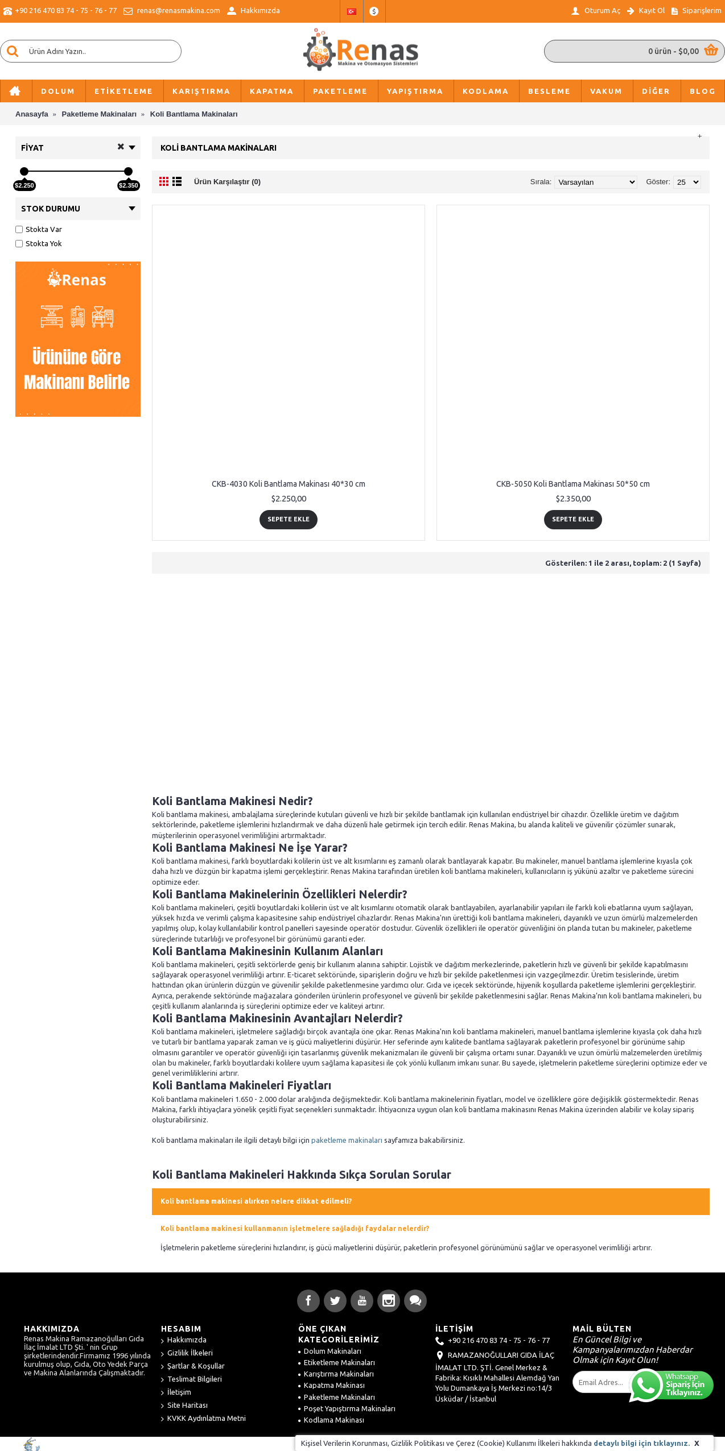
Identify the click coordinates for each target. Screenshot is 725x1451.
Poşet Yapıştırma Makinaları (347, 1408)
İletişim (176, 1393)
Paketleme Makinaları (336, 1397)
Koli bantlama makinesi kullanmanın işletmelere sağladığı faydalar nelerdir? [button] (294, 1228)
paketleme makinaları (346, 1140)
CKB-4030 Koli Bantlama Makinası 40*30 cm (288, 483)
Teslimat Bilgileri (191, 1379)
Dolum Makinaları (329, 1351)
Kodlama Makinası (331, 1420)
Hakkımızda (184, 1340)
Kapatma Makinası (331, 1385)
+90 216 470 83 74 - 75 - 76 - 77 (492, 1341)
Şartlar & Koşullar (193, 1366)
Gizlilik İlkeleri (187, 1353)
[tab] (431, 1201)
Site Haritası (184, 1406)
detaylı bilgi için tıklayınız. (642, 1443)
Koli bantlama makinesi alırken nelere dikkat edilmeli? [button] (256, 1201)
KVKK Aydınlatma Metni (203, 1419)
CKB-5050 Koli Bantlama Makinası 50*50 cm (573, 483)
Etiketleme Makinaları (336, 1362)
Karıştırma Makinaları (336, 1374)
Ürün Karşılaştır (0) (227, 181)
